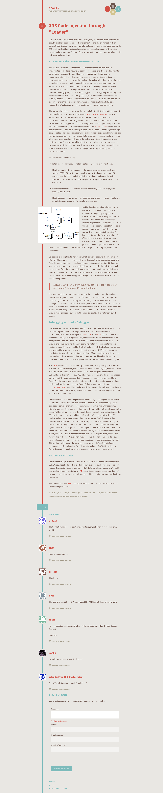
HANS (81, 471)
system (85, 496)
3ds (82, 493)
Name (54, 724)
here (70, 483)
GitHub (52, 785)
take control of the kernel (96, 114)
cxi (90, 493)
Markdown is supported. (61, 721)
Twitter (52, 782)
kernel (59, 496)
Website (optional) (58, 745)
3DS (65, 493)
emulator (104, 493)
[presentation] (68, 758)
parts (89, 334)
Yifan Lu (54, 8)
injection (52, 496)
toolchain (101, 334)
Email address (57, 735)
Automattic (65, 788)
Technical (73, 493)
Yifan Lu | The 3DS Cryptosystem (66, 676)
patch (79, 496)
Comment (55, 709)
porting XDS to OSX (57, 387)
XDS (55, 365)
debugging (96, 493)
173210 (53, 520)
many (84, 334)
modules (72, 496)
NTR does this (101, 126)
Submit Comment (61, 769)
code (86, 493)
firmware (113, 493)
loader (66, 496)
